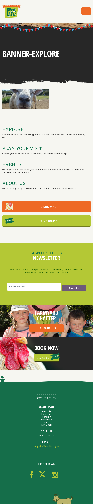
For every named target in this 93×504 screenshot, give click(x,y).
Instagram (55, 474)
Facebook (31, 474)
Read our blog (47, 328)
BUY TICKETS (48, 221)
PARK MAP (48, 207)
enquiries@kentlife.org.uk (46, 446)
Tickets (43, 357)
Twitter (42, 474)
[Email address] (34, 287)
